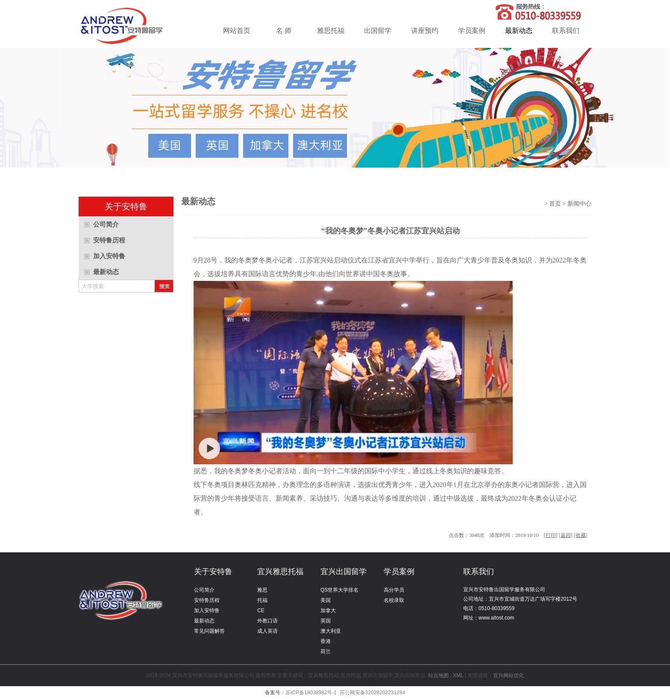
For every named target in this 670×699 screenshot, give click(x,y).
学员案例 (471, 30)
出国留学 (377, 30)
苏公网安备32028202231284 (372, 693)
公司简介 (204, 590)
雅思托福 (330, 30)
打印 (551, 535)
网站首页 (236, 30)
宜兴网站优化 (508, 675)
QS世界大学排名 (339, 590)
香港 (325, 641)
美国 (325, 600)
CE (260, 610)
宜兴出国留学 (343, 571)
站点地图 (438, 675)
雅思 (262, 590)
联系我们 (565, 30)
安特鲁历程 (207, 600)
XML (458, 675)
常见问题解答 (209, 631)
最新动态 (518, 30)
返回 (566, 535)
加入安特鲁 (207, 610)
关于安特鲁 (213, 571)
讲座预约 (424, 30)
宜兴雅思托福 (280, 571)
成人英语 (267, 631)
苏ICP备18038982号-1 (311, 693)
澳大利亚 (330, 631)
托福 (262, 600)
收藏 (581, 535)
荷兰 (325, 652)
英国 (325, 621)
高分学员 (394, 590)
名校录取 (394, 600)
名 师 (283, 30)
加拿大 (328, 610)
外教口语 (267, 621)
